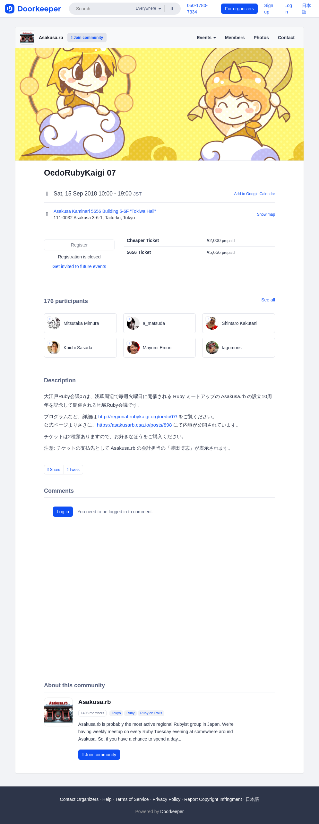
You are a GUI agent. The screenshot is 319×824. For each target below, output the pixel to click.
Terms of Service (132, 799)
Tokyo (116, 713)
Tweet (73, 469)
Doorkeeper (172, 811)
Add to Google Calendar (254, 194)
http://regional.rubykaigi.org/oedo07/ (137, 416)
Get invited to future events (79, 266)
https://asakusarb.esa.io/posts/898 (134, 425)
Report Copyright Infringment (213, 799)
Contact (286, 37)
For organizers (239, 8)
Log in (63, 511)
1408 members (92, 713)
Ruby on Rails (151, 713)
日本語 (252, 799)
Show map (266, 214)
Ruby (130, 713)
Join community (87, 37)
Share (53, 469)
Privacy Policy (166, 799)
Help (107, 799)
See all (268, 299)
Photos (261, 37)
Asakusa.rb (51, 37)
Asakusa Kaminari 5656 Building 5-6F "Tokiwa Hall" (105, 211)
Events (206, 37)
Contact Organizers (79, 799)
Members (235, 37)
